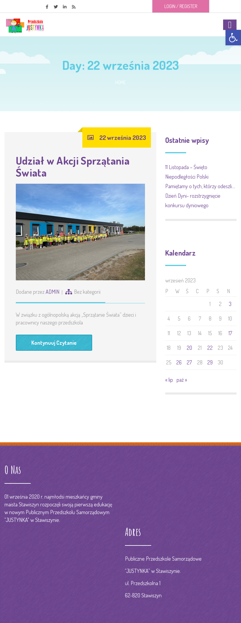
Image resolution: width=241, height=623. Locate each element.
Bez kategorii (87, 291)
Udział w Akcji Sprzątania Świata (72, 166)
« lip (169, 379)
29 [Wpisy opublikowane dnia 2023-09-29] (210, 362)
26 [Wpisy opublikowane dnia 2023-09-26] (179, 362)
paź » (182, 379)
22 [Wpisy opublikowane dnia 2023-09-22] (210, 347)
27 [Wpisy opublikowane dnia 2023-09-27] (189, 362)
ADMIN (52, 291)
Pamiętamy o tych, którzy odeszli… (200, 186)
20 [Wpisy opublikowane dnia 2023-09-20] (189, 347)
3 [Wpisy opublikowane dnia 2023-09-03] (230, 304)
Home (120, 82)
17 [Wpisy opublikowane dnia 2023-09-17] (230, 333)
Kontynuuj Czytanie (54, 342)
